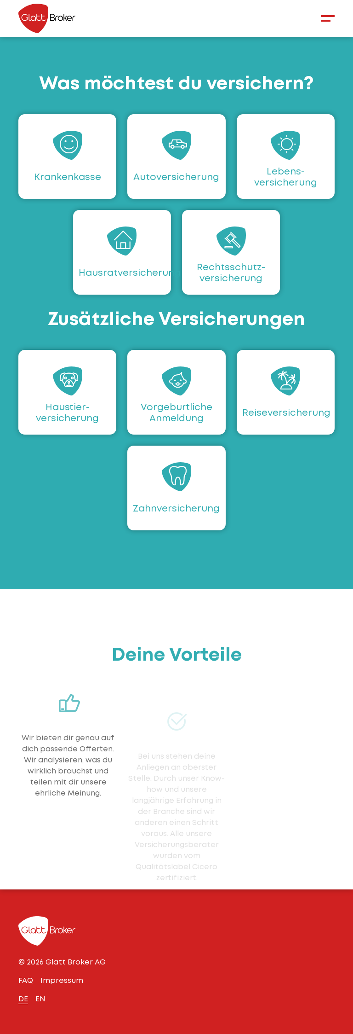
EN (40, 999)
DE (23, 999)
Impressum (61, 980)
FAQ (25, 980)
